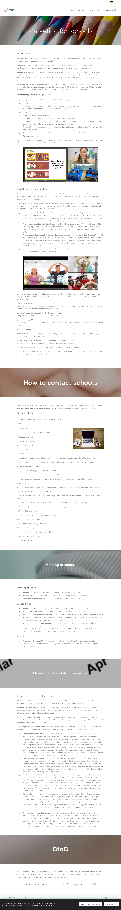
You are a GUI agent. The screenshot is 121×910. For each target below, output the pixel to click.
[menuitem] (72, 10)
